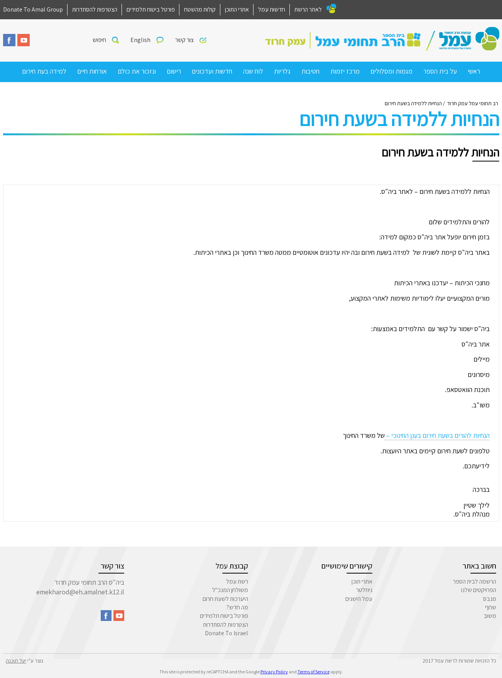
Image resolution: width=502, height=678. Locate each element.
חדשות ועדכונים (212, 71)
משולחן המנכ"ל (230, 590)
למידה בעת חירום (44, 71)
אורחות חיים (92, 71)
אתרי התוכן (237, 9)
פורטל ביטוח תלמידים (151, 9)
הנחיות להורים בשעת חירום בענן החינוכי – (437, 435)
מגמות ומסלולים (391, 71)
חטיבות (310, 71)
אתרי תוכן (362, 581)
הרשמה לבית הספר (474, 581)
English (140, 40)
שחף (490, 607)
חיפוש (99, 40)
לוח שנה (253, 71)
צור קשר (184, 40)
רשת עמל (237, 581)
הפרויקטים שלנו (478, 590)
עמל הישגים (358, 599)
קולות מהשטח (200, 9)
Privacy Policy (274, 672)
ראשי (474, 71)
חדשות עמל (271, 9)
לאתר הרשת (308, 9)
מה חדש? (237, 607)
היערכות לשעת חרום (225, 599)
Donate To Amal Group (33, 9)
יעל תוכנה (16, 660)
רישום (174, 71)
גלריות (282, 71)
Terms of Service (313, 672)
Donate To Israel (226, 633)
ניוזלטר (364, 590)
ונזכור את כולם (137, 71)
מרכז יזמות (345, 71)
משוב (489, 616)
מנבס (489, 599)
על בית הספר (440, 71)
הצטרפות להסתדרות (94, 9)
